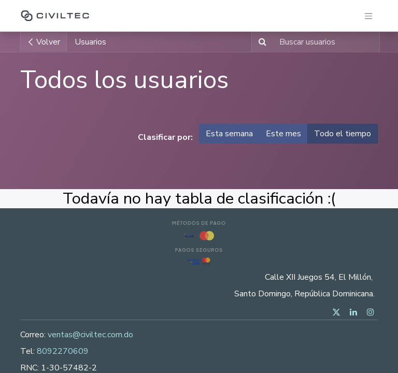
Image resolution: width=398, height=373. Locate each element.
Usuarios (90, 42)
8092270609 (63, 351)
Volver (43, 42)
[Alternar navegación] (368, 15)
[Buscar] (260, 42)
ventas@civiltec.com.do (90, 334)
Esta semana (229, 133)
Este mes (283, 133)
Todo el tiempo (342, 133)
